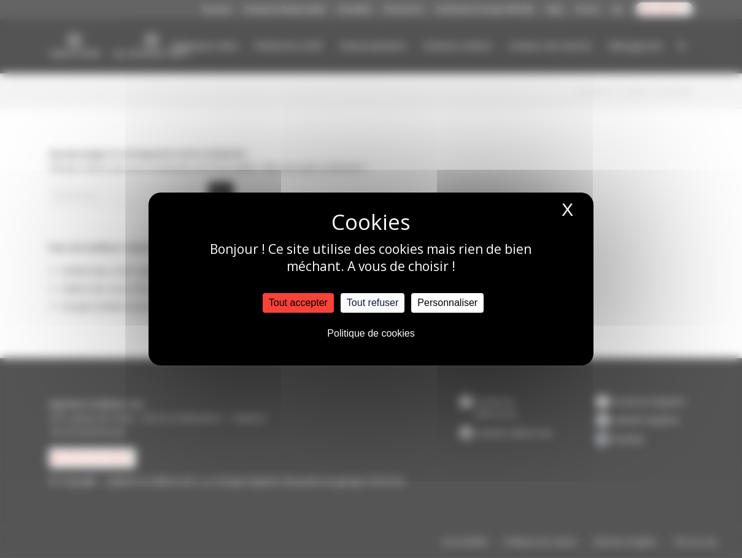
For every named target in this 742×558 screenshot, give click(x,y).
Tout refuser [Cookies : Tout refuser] (372, 302)
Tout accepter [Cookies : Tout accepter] (298, 302)
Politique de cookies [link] (370, 333)
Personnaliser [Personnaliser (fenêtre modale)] (447, 302)
